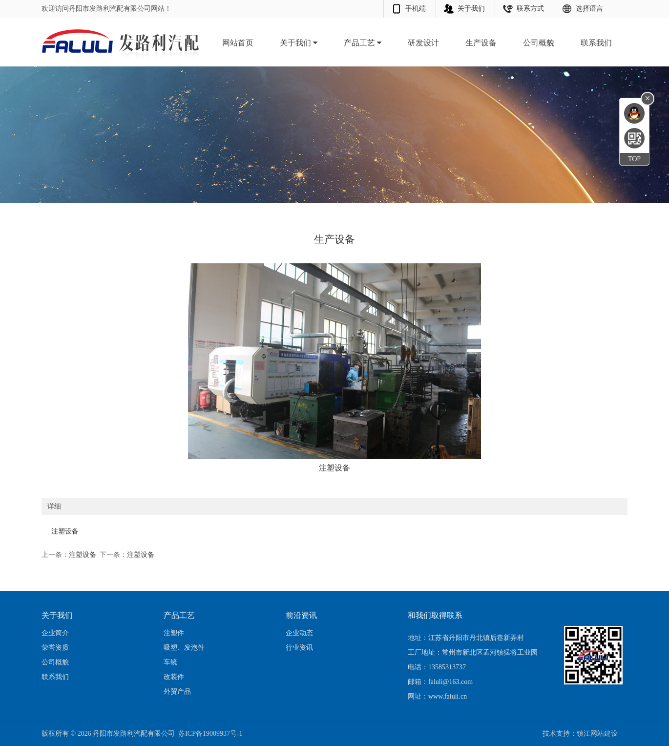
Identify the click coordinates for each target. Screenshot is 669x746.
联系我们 (596, 43)
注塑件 (174, 633)
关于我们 (471, 8)
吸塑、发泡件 (184, 647)
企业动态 (299, 633)
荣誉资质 (55, 647)
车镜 (170, 662)
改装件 (174, 677)
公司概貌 (538, 43)
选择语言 (589, 8)
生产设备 (481, 43)
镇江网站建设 (597, 733)
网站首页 (237, 43)
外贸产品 (177, 691)
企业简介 (55, 633)
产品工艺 (362, 43)
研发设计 (423, 43)
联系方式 (530, 8)
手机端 (415, 8)
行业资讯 (299, 647)
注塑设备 (82, 554)
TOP (634, 159)
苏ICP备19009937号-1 (210, 733)
